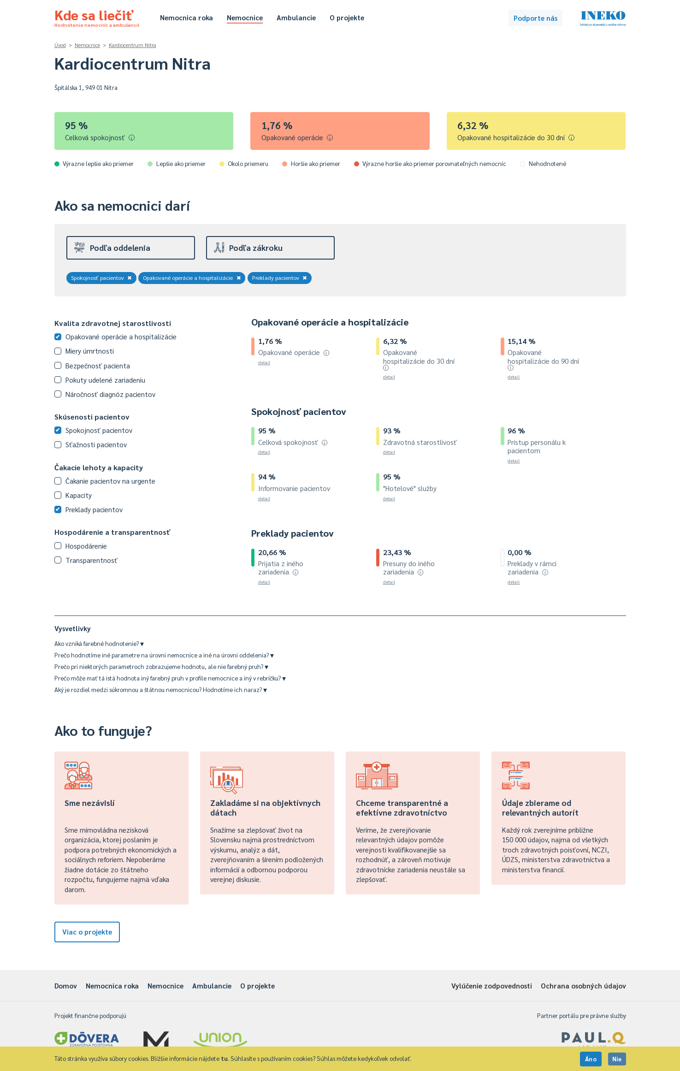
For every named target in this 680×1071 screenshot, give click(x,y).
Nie (617, 1059)
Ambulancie (296, 17)
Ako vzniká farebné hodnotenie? (99, 643)
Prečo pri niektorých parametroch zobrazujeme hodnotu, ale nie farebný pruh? (161, 666)
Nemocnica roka (186, 17)
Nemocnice (245, 17)
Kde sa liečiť (96, 17)
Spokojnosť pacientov (101, 277)
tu (224, 1058)
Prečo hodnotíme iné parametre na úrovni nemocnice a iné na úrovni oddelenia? (164, 655)
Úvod (60, 44)
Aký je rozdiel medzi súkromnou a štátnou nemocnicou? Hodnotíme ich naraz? (160, 689)
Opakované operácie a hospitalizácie (192, 277)
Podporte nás (535, 17)
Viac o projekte (87, 931)
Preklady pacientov (279, 277)
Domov (65, 985)
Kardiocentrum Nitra (132, 44)
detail (264, 362)
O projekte (347, 17)
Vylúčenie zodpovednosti (491, 985)
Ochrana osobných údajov (583, 985)
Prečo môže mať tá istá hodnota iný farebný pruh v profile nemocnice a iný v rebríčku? (170, 678)
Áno (591, 1059)
